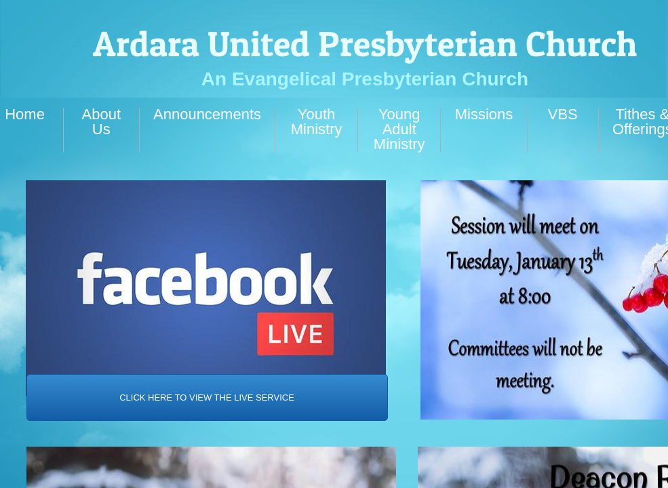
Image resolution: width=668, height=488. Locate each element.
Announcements (207, 114)
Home (25, 114)
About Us (101, 122)
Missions (484, 114)
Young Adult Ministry (399, 129)
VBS (563, 114)
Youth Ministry (316, 122)
